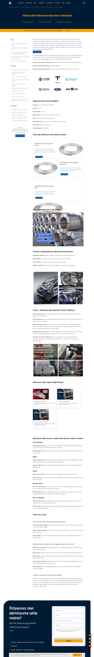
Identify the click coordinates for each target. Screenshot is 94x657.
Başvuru (17, 7)
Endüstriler (42, 3)
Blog (64, 3)
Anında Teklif (37, 52)
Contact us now (39, 157)
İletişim (69, 3)
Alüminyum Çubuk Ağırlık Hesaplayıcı (19, 112)
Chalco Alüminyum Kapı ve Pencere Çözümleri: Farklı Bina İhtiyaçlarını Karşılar (20, 99)
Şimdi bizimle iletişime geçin (20, 136)
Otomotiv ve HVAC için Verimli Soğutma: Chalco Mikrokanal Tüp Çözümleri (20, 53)
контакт (72, 651)
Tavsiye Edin (50, 3)
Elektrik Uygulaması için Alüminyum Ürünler (20, 70)
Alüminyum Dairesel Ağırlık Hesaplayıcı (19, 120)
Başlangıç (12, 7)
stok (63, 30)
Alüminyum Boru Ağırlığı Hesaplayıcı (19, 115)
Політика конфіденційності (50, 651)
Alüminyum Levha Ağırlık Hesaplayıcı (19, 109)
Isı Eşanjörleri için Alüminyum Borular (19, 61)
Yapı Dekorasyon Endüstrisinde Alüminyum (20, 88)
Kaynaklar (58, 3)
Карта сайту (64, 651)
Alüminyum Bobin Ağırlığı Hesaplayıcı (19, 118)
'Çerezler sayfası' (28, 656)
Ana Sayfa (21, 3)
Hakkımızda (29, 3)
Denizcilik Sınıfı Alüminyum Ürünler (19, 77)
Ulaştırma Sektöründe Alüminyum (18, 93)
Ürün (36, 3)
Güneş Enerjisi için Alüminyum (18, 96)
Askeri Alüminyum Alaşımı (17, 91)
